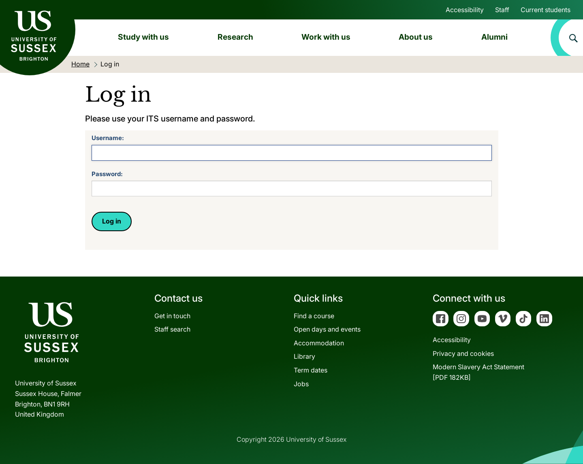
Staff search (172, 329)
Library (304, 356)
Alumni (494, 37)
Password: (107, 174)
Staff (502, 10)
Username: (108, 138)
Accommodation (319, 343)
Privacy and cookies (463, 353)
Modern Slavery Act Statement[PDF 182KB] (478, 372)
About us (416, 37)
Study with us (143, 37)
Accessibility (465, 10)
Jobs (301, 384)
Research (235, 37)
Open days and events (327, 329)
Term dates (310, 370)
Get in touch (172, 316)
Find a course (314, 316)
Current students (545, 10)
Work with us (325, 37)
